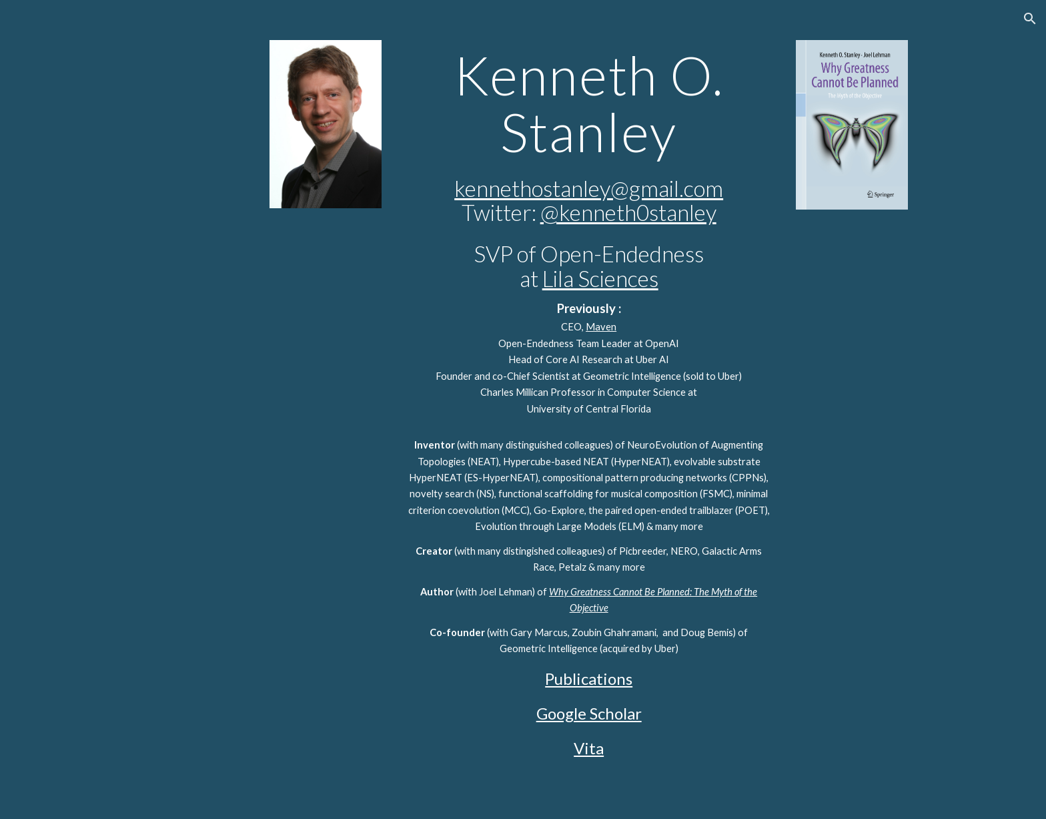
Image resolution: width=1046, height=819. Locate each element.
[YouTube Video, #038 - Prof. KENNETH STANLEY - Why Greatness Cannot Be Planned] (852, 264)
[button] (1030, 19)
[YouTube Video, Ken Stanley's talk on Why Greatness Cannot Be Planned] (326, 263)
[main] (588, 409)
